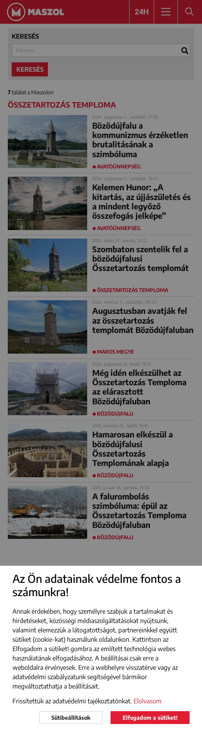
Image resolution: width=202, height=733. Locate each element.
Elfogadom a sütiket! (150, 717)
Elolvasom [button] (147, 701)
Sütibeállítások (70, 717)
